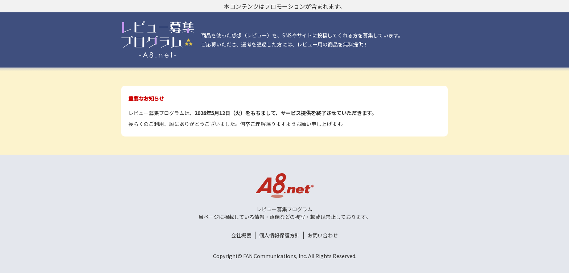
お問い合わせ (322, 235)
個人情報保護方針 (279, 235)
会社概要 (241, 235)
